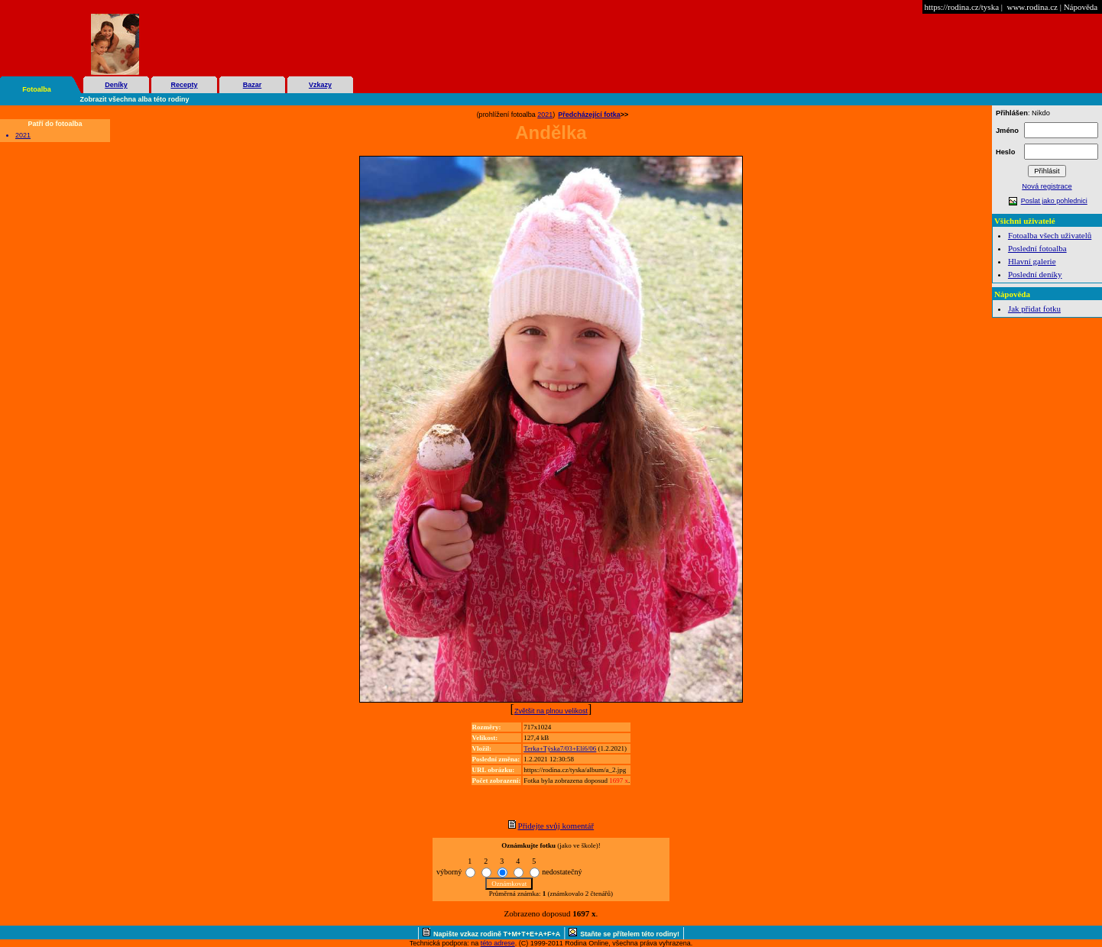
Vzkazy (320, 85)
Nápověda (1081, 6)
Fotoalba (36, 89)
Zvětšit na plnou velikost (551, 711)
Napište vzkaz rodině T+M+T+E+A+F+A (496, 934)
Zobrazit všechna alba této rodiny (135, 99)
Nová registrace (1046, 186)
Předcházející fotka (589, 114)
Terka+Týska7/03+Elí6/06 (559, 748)
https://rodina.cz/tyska (962, 6)
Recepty (183, 85)
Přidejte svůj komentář (556, 825)
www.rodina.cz (1031, 6)
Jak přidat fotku (1034, 308)
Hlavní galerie (1032, 261)
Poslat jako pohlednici (1054, 201)
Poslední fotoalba (1037, 248)
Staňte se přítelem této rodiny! (629, 934)
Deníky (116, 85)
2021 (23, 135)
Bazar (252, 85)
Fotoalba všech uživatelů (1049, 235)
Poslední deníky (1035, 274)
